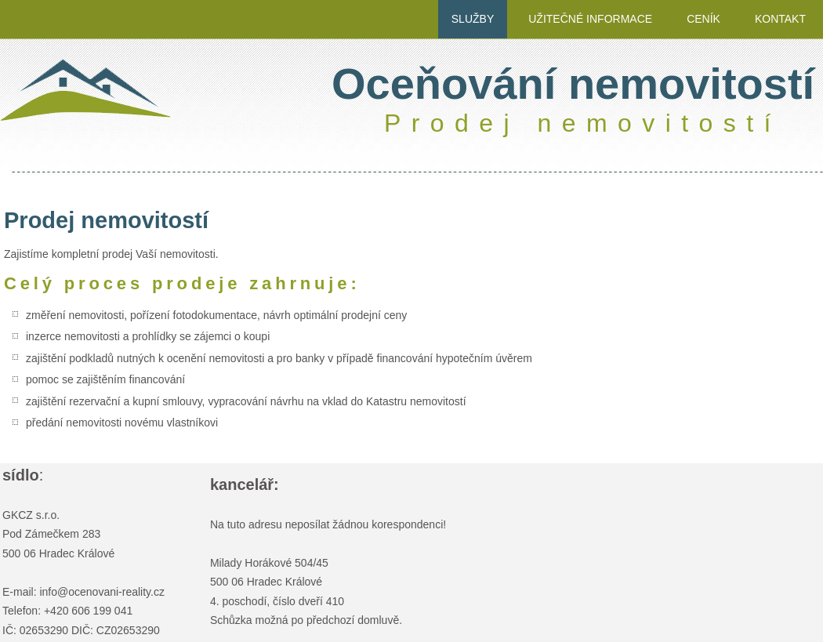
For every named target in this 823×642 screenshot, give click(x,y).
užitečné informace (590, 19)
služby (472, 19)
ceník (703, 19)
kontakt (780, 19)
